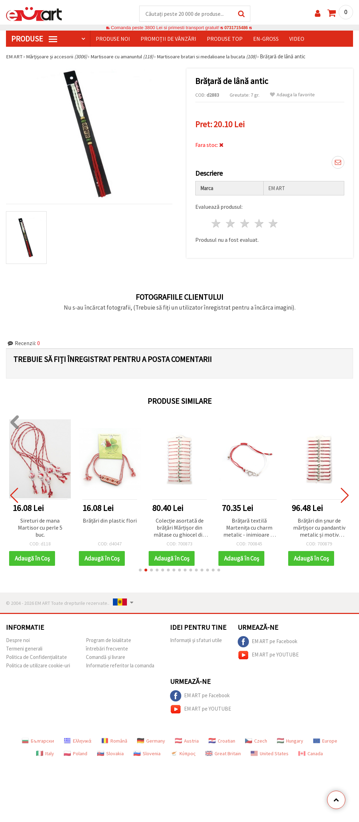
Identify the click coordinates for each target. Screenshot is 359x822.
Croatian (222, 741)
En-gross (266, 39)
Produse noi (113, 39)
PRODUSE (34, 39)
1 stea (216, 223)
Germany (151, 741)
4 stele (259, 223)
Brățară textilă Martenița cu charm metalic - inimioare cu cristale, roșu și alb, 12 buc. (249, 528)
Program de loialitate (108, 640)
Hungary (290, 741)
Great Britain (223, 753)
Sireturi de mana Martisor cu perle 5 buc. (40, 527)
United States (270, 753)
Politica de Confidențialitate (36, 657)
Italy (45, 754)
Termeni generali (24, 649)
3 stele (245, 223)
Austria (187, 741)
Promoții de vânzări (168, 39)
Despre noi (18, 640)
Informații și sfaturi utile (196, 640)
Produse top (225, 39)
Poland (75, 754)
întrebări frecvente (107, 649)
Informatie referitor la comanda (120, 665)
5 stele (273, 223)
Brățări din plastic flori (110, 520)
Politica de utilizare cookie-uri (38, 665)
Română (114, 741)
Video (296, 39)
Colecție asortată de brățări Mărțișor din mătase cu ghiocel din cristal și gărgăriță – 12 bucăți (179, 528)
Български (38, 741)
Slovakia (110, 754)
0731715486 (236, 28)
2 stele (231, 223)
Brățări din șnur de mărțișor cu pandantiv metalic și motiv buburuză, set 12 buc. (319, 528)
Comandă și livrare (105, 657)
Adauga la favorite (292, 95)
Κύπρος (183, 753)
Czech (256, 741)
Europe (325, 741)
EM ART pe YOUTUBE (268, 655)
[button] (140, 570)
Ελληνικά (78, 741)
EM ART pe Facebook (267, 642)
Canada (310, 753)
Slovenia (147, 754)
